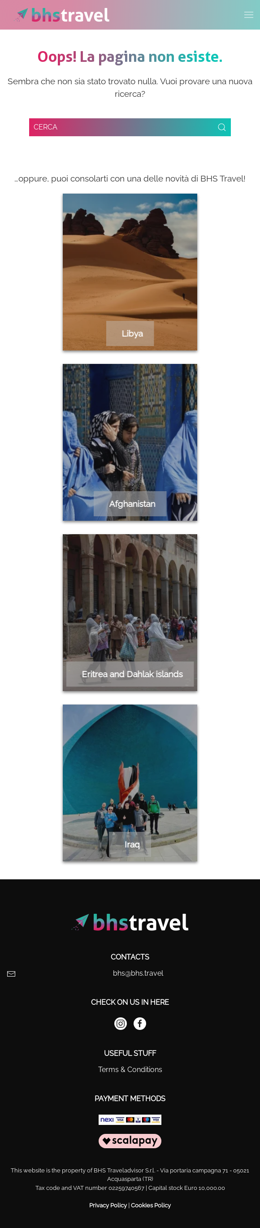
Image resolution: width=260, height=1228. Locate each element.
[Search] (130, 127)
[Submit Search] (222, 127)
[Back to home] (62, 15)
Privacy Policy (108, 1205)
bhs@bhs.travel (138, 973)
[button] (248, 14)
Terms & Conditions (130, 1069)
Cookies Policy (151, 1205)
